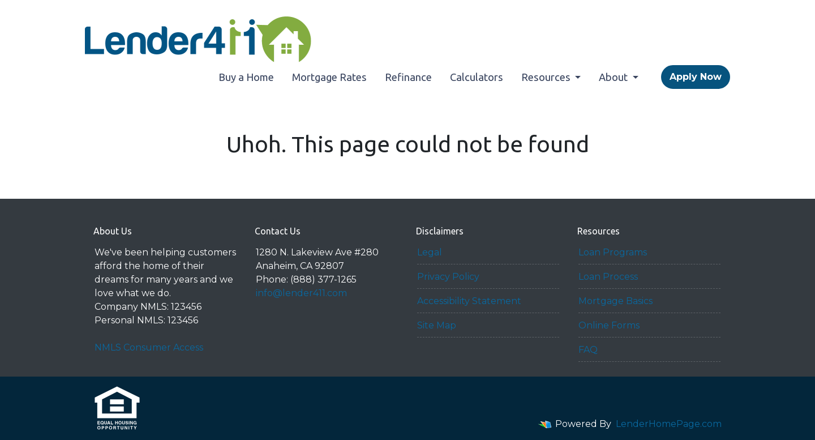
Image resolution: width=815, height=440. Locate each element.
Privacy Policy (448, 276)
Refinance (408, 77)
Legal (429, 252)
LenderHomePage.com (669, 423)
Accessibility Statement (469, 301)
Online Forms (609, 325)
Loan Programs (612, 252)
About (614, 77)
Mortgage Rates (329, 77)
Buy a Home (246, 77)
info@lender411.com (301, 293)
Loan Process (608, 276)
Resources (547, 77)
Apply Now (696, 76)
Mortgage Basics (615, 301)
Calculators (476, 77)
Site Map (436, 325)
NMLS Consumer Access (149, 347)
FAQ (588, 349)
